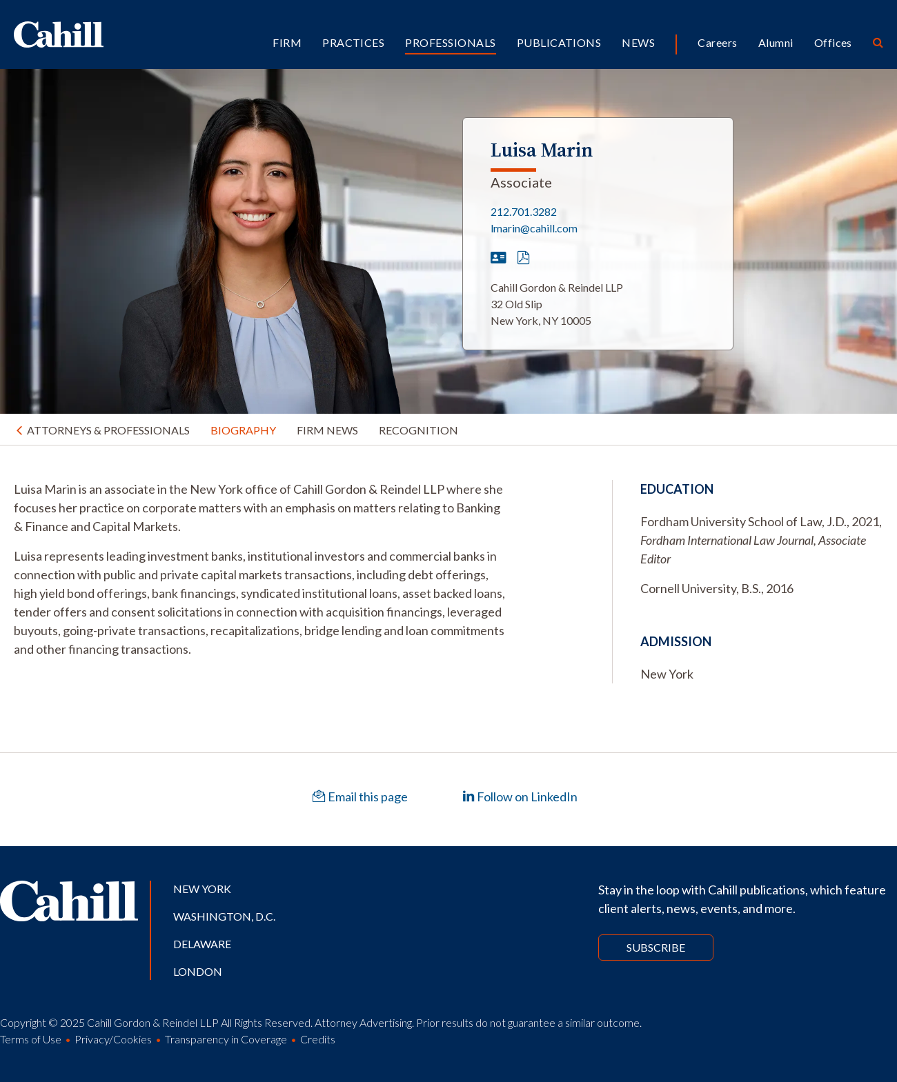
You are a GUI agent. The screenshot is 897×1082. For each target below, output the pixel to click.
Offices (833, 42)
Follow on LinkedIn (520, 796)
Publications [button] (559, 42)
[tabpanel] (261, 569)
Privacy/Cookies (113, 1038)
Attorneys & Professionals (108, 430)
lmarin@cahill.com (534, 227)
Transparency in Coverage (226, 1038)
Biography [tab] (243, 430)
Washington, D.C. (224, 916)
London (197, 971)
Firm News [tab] (327, 430)
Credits (317, 1038)
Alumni (775, 42)
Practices (353, 42)
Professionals (450, 42)
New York (202, 888)
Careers (717, 42)
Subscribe (656, 947)
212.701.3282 (524, 211)
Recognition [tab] (418, 430)
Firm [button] (287, 42)
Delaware (202, 943)
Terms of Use (30, 1038)
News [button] (638, 42)
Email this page (360, 796)
